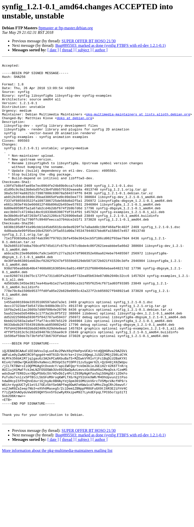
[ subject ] (84, 50)
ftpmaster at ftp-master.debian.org (65, 28)
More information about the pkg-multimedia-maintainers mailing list (57, 522)
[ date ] (53, 50)
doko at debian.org (74, 130)
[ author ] (100, 50)
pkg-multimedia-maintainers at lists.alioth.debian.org (138, 125)
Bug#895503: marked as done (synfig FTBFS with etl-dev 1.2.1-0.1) (110, 45)
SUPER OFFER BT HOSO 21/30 (88, 41)
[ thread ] (67, 50)
